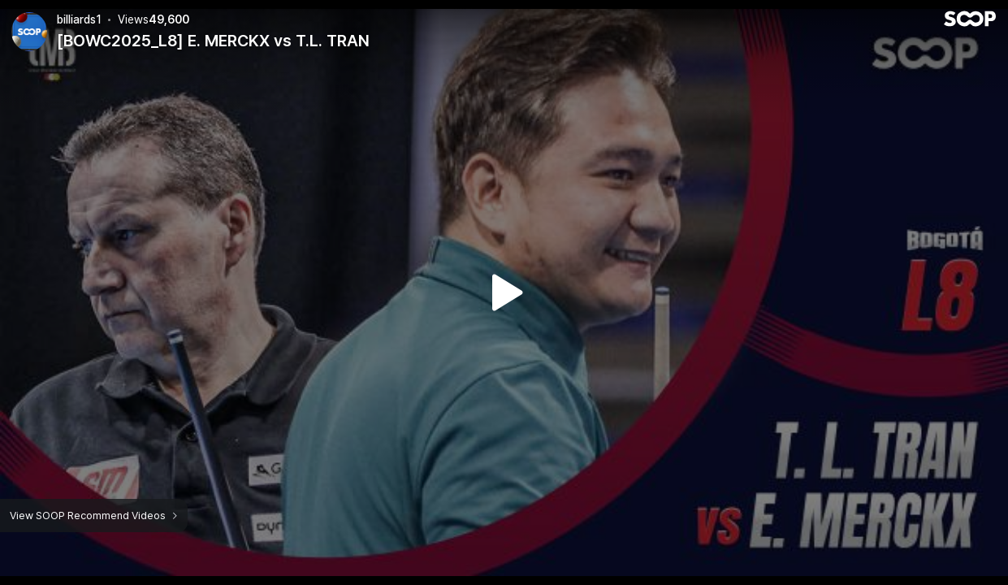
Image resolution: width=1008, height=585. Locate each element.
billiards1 (79, 19)
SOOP (969, 18)
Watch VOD (504, 292)
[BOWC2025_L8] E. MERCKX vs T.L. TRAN (213, 40)
